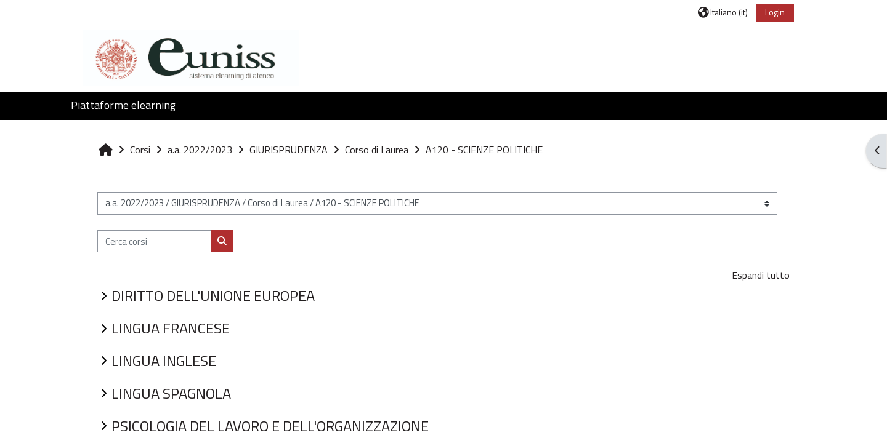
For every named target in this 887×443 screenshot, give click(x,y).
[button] (723, 12)
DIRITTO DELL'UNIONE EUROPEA (213, 295)
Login (775, 12)
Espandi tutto (761, 275)
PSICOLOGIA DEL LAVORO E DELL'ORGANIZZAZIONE (270, 426)
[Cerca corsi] (154, 241)
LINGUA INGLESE (163, 360)
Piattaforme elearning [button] (123, 105)
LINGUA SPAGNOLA (171, 393)
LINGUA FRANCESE (170, 328)
